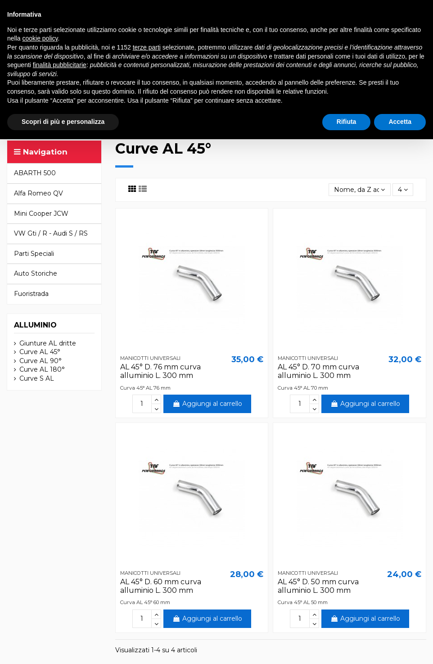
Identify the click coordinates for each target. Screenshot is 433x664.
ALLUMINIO (35, 325)
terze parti (147, 47)
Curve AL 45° (39, 352)
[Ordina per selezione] (359, 189)
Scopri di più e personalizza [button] (63, 121)
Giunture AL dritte (47, 343)
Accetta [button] (399, 121)
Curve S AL (36, 378)
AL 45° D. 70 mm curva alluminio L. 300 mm (318, 371)
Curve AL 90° (40, 361)
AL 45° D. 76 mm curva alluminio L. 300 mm (160, 371)
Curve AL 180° (42, 369)
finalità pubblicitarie (59, 64)
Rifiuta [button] (346, 121)
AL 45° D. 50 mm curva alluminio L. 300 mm (318, 586)
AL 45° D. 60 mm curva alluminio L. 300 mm (160, 586)
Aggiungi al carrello (207, 404)
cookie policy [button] (40, 38)
